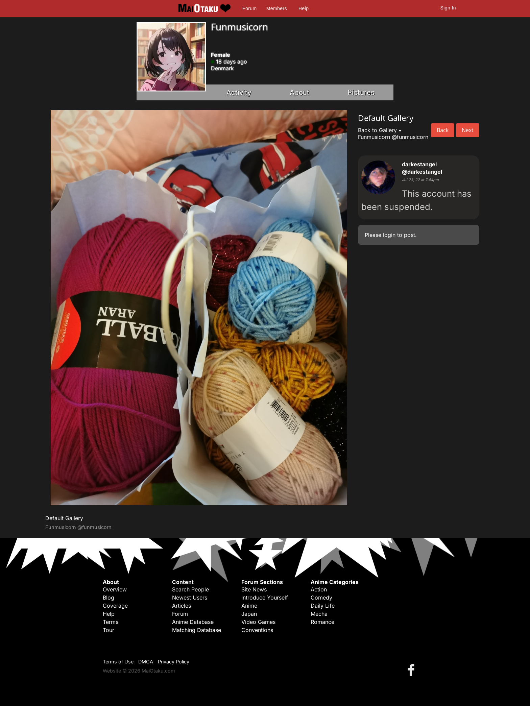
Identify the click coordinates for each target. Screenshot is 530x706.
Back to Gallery (377, 130)
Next (468, 130)
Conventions (257, 630)
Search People (190, 589)
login (389, 235)
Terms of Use (118, 661)
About (299, 92)
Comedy (321, 597)
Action (319, 589)
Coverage (115, 605)
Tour (108, 630)
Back (443, 130)
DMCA (145, 661)
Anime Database (193, 621)
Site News (254, 589)
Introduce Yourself (264, 597)
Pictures (361, 92)
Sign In (448, 7)
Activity (238, 92)
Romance (322, 621)
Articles (181, 605)
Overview (115, 589)
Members (276, 8)
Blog (108, 597)
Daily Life (323, 605)
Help (303, 8)
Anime (249, 605)
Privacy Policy (173, 661)
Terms (110, 621)
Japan (249, 613)
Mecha (319, 613)
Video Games (258, 621)
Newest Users (189, 597)
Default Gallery (64, 518)
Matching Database (196, 630)
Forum (249, 8)
